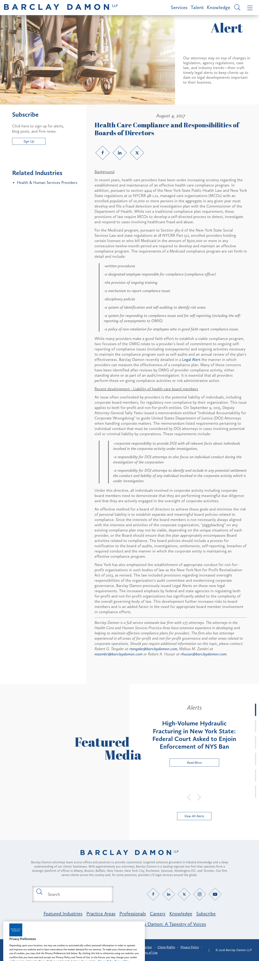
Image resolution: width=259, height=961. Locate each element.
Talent (197, 7)
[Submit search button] (39, 891)
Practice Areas (100, 913)
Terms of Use (149, 953)
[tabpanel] (194, 735)
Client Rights (166, 947)
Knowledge (218, 7)
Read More (186, 763)
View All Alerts (194, 816)
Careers (157, 913)
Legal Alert (191, 359)
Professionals (132, 913)
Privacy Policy (189, 947)
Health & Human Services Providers (47, 182)
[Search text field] (77, 894)
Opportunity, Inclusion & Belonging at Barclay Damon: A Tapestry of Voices (129, 924)
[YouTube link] (215, 894)
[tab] (255, 710)
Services (179, 7)
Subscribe (206, 913)
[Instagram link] (199, 894)
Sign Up (28, 141)
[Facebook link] (103, 153)
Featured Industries (63, 913)
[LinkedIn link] (120, 153)
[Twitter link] (137, 153)
